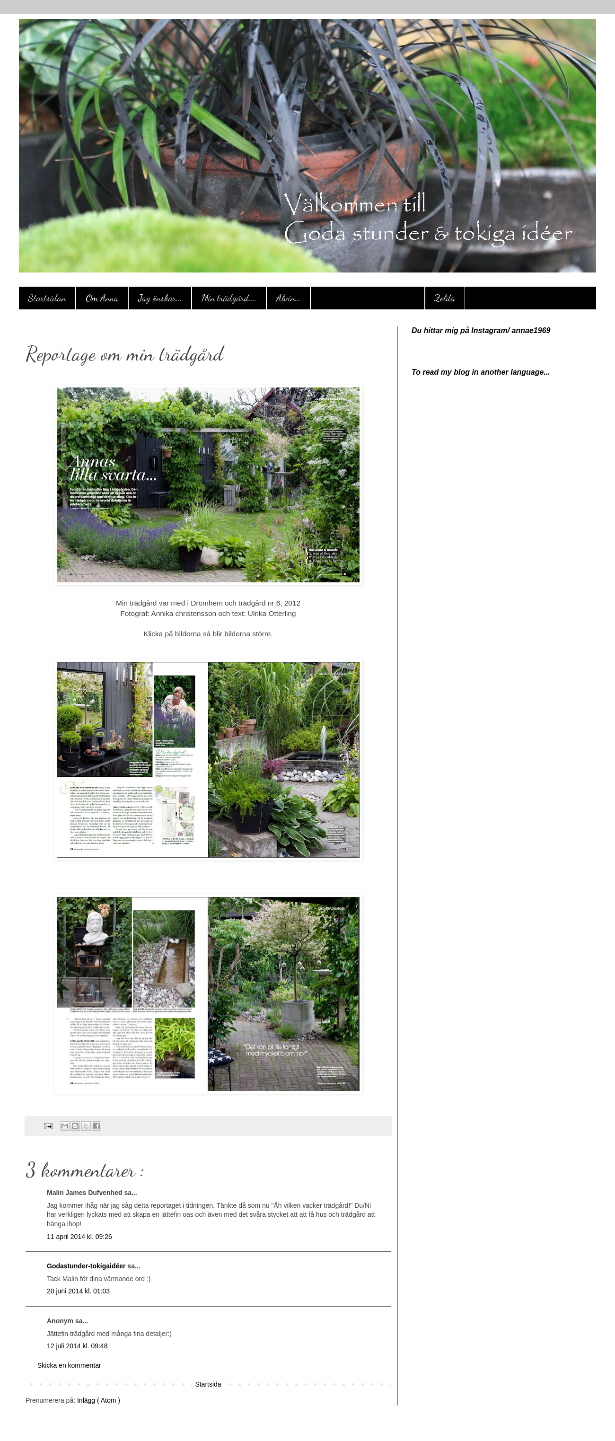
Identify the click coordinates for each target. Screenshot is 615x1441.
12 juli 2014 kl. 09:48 (77, 1346)
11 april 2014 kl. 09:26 (79, 1236)
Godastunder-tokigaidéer (87, 1266)
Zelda (445, 298)
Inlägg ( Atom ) (98, 1400)
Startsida (208, 1384)
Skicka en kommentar (69, 1365)
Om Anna (102, 298)
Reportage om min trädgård (367, 298)
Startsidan (47, 298)
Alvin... (288, 298)
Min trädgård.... (229, 298)
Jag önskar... (160, 298)
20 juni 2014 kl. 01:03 (78, 1291)
